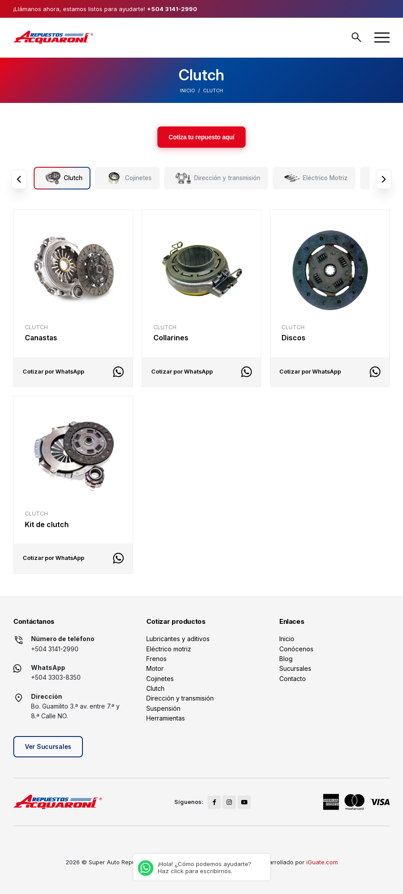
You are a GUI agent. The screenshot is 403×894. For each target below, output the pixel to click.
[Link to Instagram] (229, 802)
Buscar (356, 37)
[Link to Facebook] (214, 802)
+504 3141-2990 (172, 8)
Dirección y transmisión (180, 698)
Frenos (156, 658)
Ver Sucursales (48, 746)
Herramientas (165, 718)
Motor (155, 668)
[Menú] (382, 37)
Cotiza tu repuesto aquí (201, 137)
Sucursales (295, 668)
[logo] (53, 37)
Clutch (155, 688)
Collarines (170, 337)
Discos (293, 337)
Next (384, 179)
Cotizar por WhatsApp (53, 371)
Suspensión (163, 708)
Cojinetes (160, 678)
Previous (19, 179)
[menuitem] (382, 37)
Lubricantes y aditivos (178, 638)
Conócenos (296, 649)
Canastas (41, 337)
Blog (286, 658)
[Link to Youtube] (244, 802)
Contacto (292, 678)
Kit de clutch (47, 524)
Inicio (187, 90)
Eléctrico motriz (168, 649)
